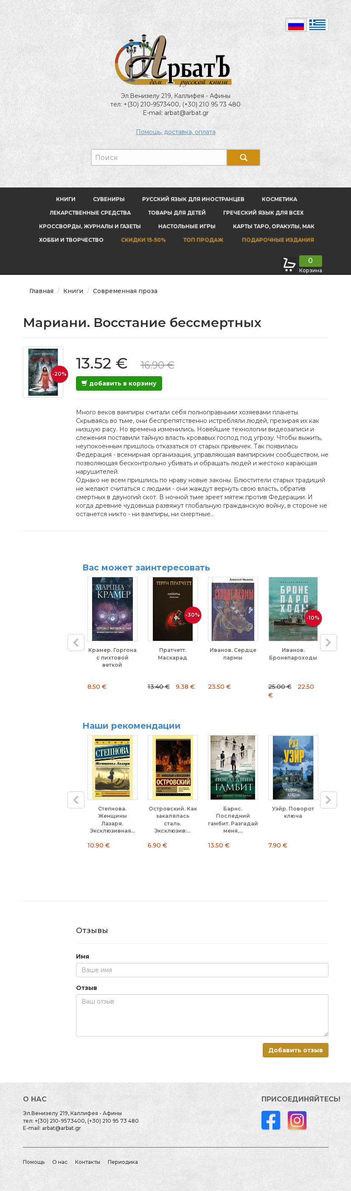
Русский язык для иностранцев (193, 199)
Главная (41, 291)
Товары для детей (177, 213)
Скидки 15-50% (143, 240)
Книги (66, 199)
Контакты (87, 1162)
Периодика (123, 1162)
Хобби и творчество (71, 240)
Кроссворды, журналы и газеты (90, 226)
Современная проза (125, 291)
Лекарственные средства (90, 213)
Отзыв (86, 988)
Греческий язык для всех (263, 213)
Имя (82, 956)
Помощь (34, 1162)
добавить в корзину (119, 383)
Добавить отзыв (295, 1050)
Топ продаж (203, 240)
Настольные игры (187, 226)
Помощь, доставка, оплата (176, 132)
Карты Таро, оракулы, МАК (273, 226)
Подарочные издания (277, 240)
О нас (59, 1162)
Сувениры (109, 199)
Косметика (279, 199)
